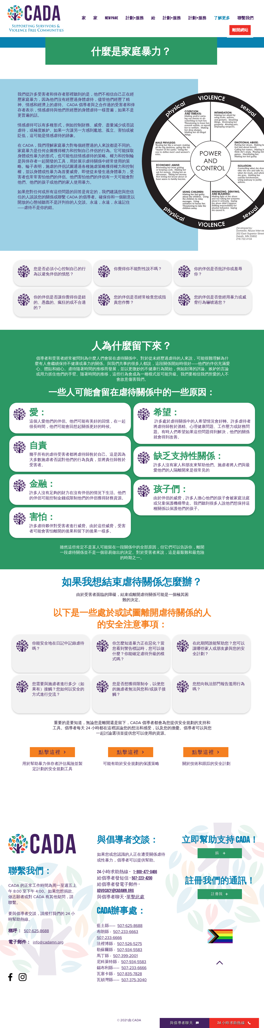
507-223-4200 (142, 878)
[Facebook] (10, 977)
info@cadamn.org (48, 942)
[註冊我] (220, 894)
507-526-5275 (129, 943)
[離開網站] (240, 30)
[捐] (220, 853)
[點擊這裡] (52, 752)
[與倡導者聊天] (184, 1023)
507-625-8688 (36, 931)
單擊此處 (135, 897)
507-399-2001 (125, 956)
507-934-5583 (129, 949)
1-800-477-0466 (145, 872)
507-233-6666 (109, 937)
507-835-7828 (129, 974)
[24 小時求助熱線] (234, 1023)
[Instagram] (22, 977)
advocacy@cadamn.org (115, 890)
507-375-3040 (134, 980)
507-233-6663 (125, 931)
